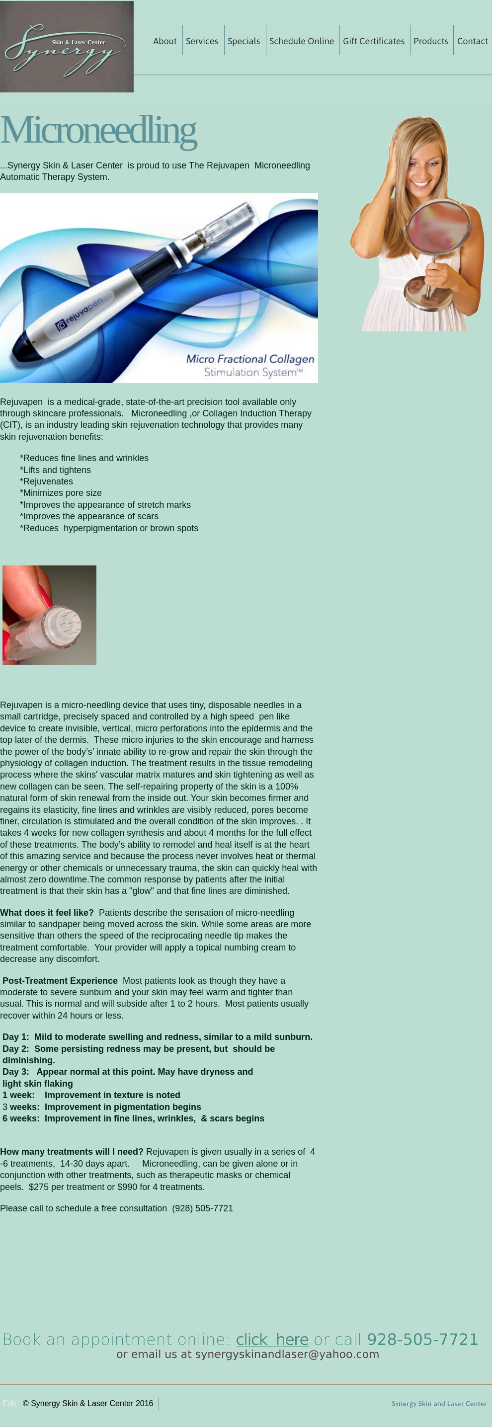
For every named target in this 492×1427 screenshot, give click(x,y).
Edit (9, 1403)
